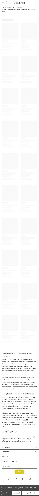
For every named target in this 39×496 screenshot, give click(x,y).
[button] (3, 16)
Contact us (16, 424)
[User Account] (36, 2)
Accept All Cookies (30, 493)
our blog (26, 420)
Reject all (16, 493)
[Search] (7, 2)
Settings (6, 493)
